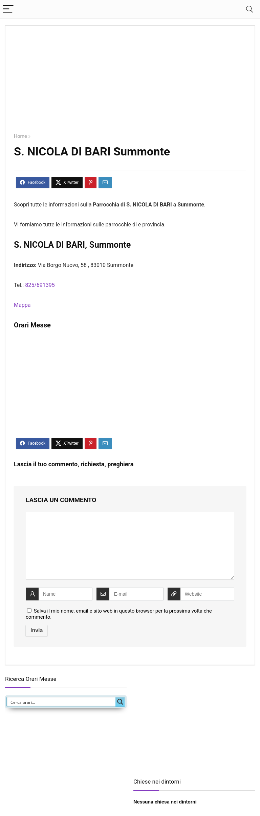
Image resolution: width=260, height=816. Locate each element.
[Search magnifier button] (120, 702)
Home (20, 136)
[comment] (130, 545)
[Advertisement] (130, 84)
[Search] (249, 9)
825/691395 (40, 285)
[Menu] (8, 9)
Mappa (22, 305)
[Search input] (61, 702)
